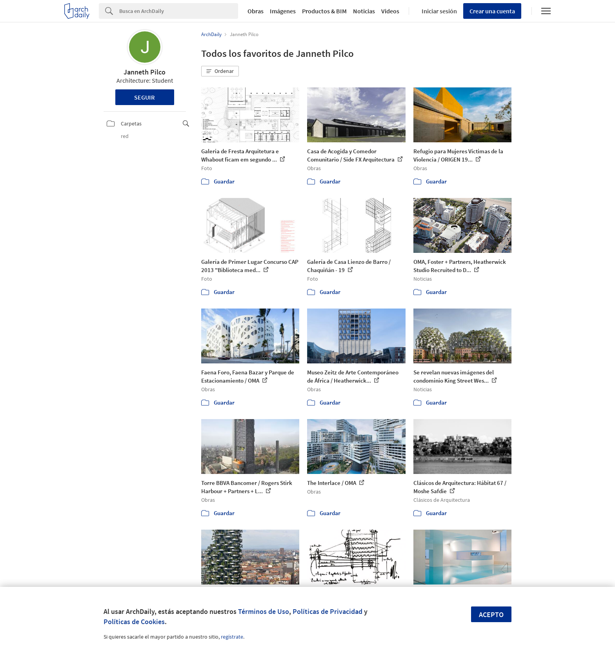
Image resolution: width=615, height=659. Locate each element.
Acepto (491, 614)
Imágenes (283, 11)
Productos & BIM (324, 11)
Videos (390, 11)
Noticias (364, 11)
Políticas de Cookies (134, 621)
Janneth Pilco (145, 71)
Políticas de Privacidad (327, 611)
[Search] (178, 11)
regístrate (232, 636)
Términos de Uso (263, 611)
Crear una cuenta (492, 11)
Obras (255, 11)
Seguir (144, 97)
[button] (220, 71)
